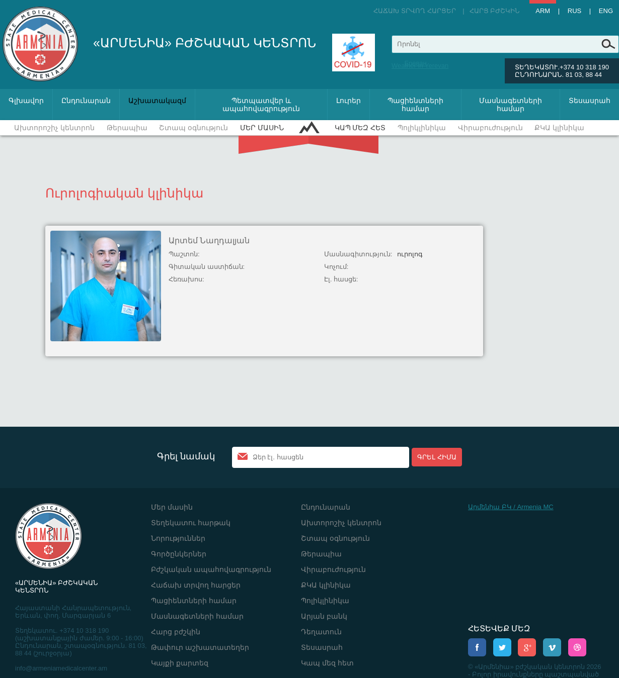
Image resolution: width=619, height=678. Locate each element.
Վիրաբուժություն (490, 128)
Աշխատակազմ (157, 100)
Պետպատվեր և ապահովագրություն (261, 104)
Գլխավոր (26, 100)
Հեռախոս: (186, 279)
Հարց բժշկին (495, 11)
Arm (542, 11)
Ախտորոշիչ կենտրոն (54, 128)
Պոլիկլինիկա (422, 128)
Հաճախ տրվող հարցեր (414, 11)
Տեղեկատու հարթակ (190, 523)
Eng (606, 11)
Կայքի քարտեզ (179, 663)
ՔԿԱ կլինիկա (559, 128)
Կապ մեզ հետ (360, 128)
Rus (574, 11)
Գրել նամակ (186, 456)
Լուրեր (348, 100)
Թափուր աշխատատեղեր (200, 647)
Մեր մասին (262, 128)
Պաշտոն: (184, 254)
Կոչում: (336, 266)
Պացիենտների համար (415, 104)
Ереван (415, 63)
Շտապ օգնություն (193, 128)
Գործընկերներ (178, 554)
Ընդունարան (86, 100)
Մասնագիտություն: (358, 254)
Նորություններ (178, 538)
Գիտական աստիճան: (207, 266)
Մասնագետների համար (510, 104)
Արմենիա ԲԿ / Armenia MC (511, 507)
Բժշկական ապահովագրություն (211, 569)
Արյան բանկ (324, 616)
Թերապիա (127, 128)
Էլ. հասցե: (341, 279)
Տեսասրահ (589, 100)
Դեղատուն (321, 632)
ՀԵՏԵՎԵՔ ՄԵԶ (499, 628)
